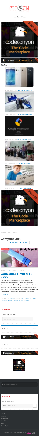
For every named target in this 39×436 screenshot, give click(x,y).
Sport (2, 423)
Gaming (3, 416)
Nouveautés (4, 418)
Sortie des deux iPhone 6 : (25, 163)
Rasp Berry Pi (25, 300)
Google (11, 298)
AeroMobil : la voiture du (24, 115)
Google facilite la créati (24, 139)
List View (14, 243)
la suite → (4, 294)
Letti (9, 270)
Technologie (4, 426)
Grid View (24, 243)
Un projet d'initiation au (24, 188)
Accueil (3, 232)
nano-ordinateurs (14, 300)
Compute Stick (26, 298)
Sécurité (3, 421)
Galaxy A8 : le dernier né (24, 90)
